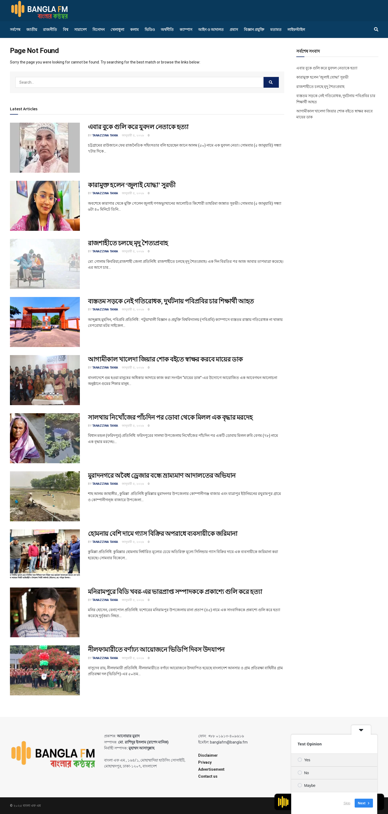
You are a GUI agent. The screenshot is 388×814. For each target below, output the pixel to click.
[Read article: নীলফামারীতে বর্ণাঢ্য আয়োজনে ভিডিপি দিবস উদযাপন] (45, 670)
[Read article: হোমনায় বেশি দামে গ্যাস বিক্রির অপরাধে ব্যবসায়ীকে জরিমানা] (45, 554)
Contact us (208, 776)
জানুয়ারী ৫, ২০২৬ (132, 135)
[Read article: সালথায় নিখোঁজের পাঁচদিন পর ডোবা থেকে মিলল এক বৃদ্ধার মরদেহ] (45, 438)
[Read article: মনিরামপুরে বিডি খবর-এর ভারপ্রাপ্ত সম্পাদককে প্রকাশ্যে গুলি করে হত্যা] (45, 613)
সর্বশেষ (15, 29)
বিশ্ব (65, 29)
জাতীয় (31, 29)
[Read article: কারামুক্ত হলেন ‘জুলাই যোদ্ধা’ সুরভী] (45, 206)
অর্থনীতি (167, 29)
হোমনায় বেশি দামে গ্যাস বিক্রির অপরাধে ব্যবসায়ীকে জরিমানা (162, 533)
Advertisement (211, 769)
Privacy (205, 762)
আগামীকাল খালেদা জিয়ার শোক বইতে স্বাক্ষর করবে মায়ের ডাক (165, 359)
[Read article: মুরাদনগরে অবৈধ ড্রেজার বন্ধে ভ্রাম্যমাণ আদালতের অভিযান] (45, 496)
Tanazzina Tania (105, 135)
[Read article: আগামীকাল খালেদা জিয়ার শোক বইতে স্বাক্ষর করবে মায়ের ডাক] (45, 380)
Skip (347, 803)
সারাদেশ (80, 29)
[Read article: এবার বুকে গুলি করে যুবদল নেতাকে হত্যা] (45, 148)
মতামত (276, 29)
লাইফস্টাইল (296, 29)
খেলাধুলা (117, 29)
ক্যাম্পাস (186, 29)
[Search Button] (376, 29)
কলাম (134, 29)
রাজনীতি (50, 29)
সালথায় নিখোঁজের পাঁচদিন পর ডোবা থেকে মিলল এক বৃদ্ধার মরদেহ (170, 417)
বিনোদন (98, 29)
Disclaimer (208, 755)
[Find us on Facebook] (370, 10)
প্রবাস (234, 29)
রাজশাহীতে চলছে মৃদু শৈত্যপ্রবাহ (128, 243)
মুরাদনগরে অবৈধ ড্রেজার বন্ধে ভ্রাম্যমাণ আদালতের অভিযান (162, 475)
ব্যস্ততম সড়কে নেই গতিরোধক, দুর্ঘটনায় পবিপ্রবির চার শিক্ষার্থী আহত (171, 301)
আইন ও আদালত (211, 29)
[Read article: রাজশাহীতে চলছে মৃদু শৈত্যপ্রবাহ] (45, 264)
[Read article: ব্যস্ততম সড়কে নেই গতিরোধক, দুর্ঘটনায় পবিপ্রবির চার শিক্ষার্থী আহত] (45, 322)
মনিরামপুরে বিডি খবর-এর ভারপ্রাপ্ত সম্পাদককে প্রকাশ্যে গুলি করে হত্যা (175, 592)
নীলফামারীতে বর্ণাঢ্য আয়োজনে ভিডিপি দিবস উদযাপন (156, 649)
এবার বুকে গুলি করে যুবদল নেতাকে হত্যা (138, 127)
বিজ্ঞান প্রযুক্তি (254, 29)
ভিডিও (150, 29)
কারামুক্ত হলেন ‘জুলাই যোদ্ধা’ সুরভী (132, 185)
